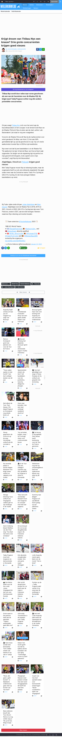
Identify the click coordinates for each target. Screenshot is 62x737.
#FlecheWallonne (25, 222)
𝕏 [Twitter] (50, 731)
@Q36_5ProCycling (16, 234)
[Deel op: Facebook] (37, 49)
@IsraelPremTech (15, 229)
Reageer (20, 51)
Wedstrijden (49, 5)
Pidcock (25, 162)
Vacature (43, 730)
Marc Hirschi (21, 287)
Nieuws (25, 5)
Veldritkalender (16, 11)
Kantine (32, 5)
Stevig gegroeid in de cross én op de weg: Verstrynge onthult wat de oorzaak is (8, 438)
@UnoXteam (12, 231)
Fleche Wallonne (25, 284)
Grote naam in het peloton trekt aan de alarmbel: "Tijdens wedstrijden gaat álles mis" (8, 619)
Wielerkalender (5, 11)
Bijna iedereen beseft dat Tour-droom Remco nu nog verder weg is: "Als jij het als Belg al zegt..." (8, 717)
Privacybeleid (36, 730)
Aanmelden (54, 1)
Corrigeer (41, 248)
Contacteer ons (20, 730)
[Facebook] (46, 730)
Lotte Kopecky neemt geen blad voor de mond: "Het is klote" (37, 559)
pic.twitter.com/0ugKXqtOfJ (15, 241)
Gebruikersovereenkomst (15, 732)
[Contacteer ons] (53, 730)
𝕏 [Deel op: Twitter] (40, 49)
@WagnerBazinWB (31, 236)
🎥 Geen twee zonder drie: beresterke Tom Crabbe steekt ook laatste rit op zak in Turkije (7, 648)
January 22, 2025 (36, 244)
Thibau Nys (16, 125)
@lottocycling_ (30, 229)
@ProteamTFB (31, 234)
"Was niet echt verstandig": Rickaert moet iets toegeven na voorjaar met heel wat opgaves (22, 500)
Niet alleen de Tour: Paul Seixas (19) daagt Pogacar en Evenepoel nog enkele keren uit (8, 409)
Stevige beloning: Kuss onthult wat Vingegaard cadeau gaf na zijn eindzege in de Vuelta (8, 500)
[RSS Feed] (56, 730)
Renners (36, 8)
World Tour (15, 284)
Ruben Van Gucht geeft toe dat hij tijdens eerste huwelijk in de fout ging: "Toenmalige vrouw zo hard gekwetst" (22, 650)
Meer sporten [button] (9, 1)
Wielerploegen (27, 8)
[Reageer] (12, 351)
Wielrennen (39, 5)
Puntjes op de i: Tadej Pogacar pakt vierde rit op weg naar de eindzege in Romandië (36, 588)
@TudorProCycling (11, 236)
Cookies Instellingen (30, 732)
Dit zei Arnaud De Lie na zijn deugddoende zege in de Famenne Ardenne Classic (22, 532)
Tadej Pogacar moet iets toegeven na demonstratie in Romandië (8, 559)
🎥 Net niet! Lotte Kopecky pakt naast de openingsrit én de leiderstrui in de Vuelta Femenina (37, 619)
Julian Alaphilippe (28, 204)
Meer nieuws (23, 292)
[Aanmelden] (32, 284)
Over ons (28, 730)
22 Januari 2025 (11, 51)
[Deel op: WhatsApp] (43, 49)
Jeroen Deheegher (12, 49)
